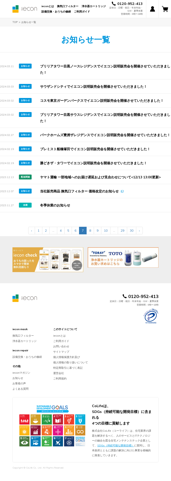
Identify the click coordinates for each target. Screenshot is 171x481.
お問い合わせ (61, 346)
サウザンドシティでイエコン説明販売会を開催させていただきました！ (93, 86)
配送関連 (25, 176)
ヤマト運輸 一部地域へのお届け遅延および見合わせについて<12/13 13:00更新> (100, 177)
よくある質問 (20, 388)
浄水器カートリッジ (94, 6)
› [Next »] (139, 231)
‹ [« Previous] (31, 231)
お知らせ (25, 66)
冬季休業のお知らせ (55, 205)
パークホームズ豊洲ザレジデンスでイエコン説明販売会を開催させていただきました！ (105, 135)
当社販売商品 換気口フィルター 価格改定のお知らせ (79, 191)
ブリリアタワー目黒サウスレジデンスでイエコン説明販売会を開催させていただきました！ (105, 117)
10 (106, 231)
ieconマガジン (21, 372)
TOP (15, 22)
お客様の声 (19, 383)
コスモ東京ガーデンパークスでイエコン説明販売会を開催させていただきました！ (102, 100)
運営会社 (58, 373)
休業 (25, 205)
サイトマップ (61, 351)
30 (131, 231)
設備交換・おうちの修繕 (56, 11)
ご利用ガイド (82, 11)
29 (122, 231)
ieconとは (47, 6)
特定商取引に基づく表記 (68, 367)
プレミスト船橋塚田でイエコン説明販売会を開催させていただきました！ (95, 149)
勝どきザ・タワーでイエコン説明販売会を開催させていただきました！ (93, 163)
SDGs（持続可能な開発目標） (115, 445)
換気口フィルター (67, 6)
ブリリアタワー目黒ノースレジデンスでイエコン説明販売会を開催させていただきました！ (105, 69)
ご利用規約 (60, 378)
